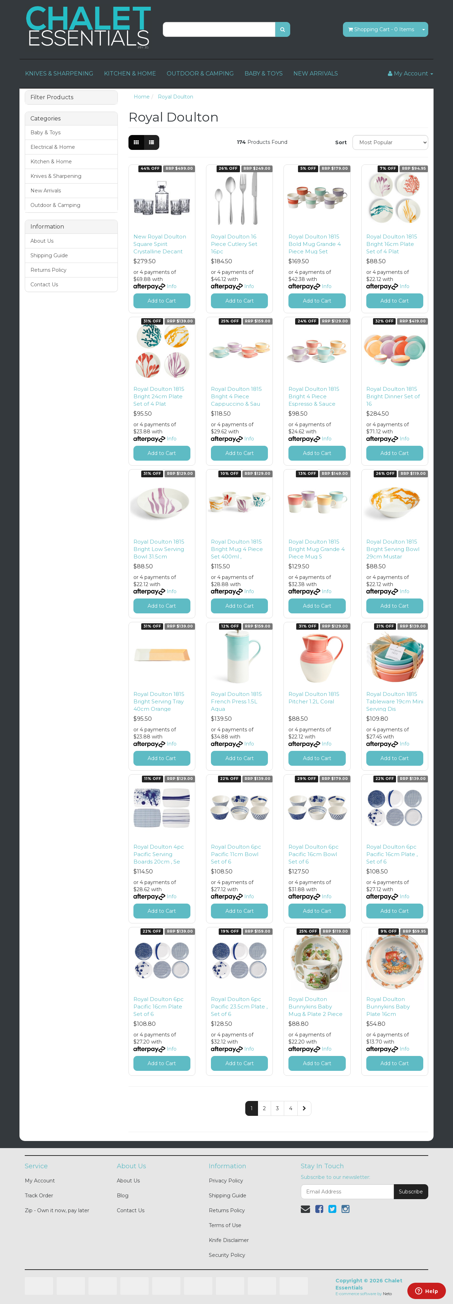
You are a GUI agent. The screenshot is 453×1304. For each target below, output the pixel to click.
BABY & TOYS (264, 73)
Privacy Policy (226, 1180)
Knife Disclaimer (229, 1240)
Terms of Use (225, 1225)
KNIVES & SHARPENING (59, 73)
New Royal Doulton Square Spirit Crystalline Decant (159, 244)
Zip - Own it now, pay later (57, 1210)
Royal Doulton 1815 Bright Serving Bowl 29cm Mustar (392, 549)
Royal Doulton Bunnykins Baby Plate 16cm (388, 1006)
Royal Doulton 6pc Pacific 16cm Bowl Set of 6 (313, 854)
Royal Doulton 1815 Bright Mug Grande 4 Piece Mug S (316, 549)
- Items (381, 29)
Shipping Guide (49, 255)
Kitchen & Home (51, 161)
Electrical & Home (52, 147)
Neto (387, 1293)
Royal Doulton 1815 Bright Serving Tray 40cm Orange (158, 701)
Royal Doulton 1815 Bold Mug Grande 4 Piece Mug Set (314, 244)
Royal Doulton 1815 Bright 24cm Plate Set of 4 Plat (158, 396)
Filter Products (51, 97)
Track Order (39, 1195)
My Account (40, 1180)
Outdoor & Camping (55, 205)
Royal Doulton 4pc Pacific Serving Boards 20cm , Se (158, 854)
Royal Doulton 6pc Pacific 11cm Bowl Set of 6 (236, 854)
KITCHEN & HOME (130, 73)
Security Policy (227, 1255)
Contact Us (44, 284)
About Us (41, 241)
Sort (341, 142)
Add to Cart (162, 301)
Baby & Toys (45, 132)
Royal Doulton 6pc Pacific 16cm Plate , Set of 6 (392, 854)
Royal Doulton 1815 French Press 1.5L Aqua (236, 701)
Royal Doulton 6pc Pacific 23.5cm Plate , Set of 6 (239, 1006)
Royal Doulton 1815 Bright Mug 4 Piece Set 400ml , (237, 549)
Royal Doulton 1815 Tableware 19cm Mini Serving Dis (394, 701)
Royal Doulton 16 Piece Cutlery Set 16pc (234, 244)
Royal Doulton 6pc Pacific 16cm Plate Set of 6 (158, 1006)
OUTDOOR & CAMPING (200, 73)
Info (172, 286)
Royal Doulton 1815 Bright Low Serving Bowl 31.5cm (158, 549)
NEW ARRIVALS (315, 73)
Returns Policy (48, 270)
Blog (122, 1195)
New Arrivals (45, 190)
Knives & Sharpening (55, 176)
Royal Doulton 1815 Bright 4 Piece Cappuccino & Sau (236, 396)
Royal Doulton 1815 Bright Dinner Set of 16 (393, 396)
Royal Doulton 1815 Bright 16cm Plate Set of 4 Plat (391, 244)
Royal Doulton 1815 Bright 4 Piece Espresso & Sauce (313, 396)
